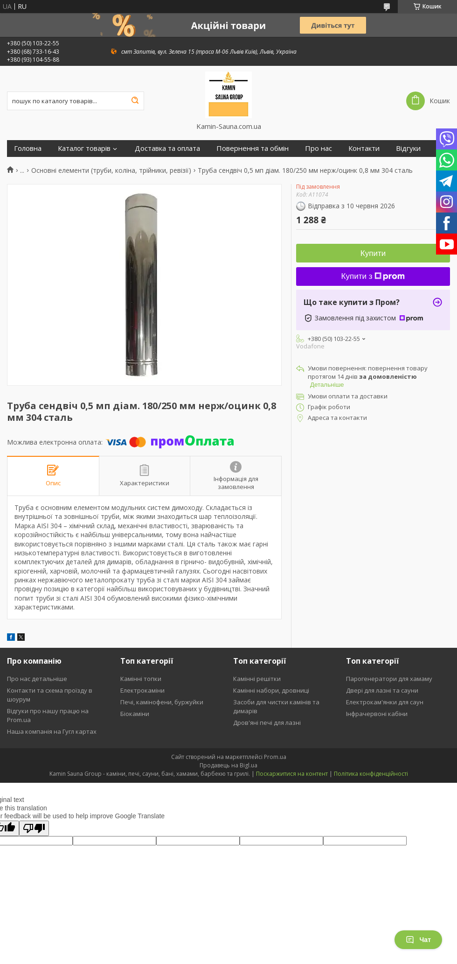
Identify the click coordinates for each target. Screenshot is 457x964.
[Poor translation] (34, 828)
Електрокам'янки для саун (384, 702)
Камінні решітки (257, 678)
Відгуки (408, 148)
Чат (418, 940)
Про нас (318, 148)
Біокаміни (134, 713)
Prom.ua (275, 757)
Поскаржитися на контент (292, 774)
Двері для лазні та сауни (382, 690)
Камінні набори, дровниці (271, 690)
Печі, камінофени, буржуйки (161, 702)
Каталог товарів (84, 148)
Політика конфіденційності (371, 774)
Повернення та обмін (252, 148)
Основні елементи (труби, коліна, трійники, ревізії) (111, 170)
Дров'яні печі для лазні (267, 722)
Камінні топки (140, 678)
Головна (28, 148)
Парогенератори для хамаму (389, 678)
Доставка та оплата (167, 148)
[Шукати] (134, 101)
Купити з (373, 276)
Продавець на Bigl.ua (228, 765)
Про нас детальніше (37, 678)
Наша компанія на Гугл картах (52, 731)
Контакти (364, 148)
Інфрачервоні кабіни (377, 713)
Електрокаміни (142, 690)
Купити (373, 253)
